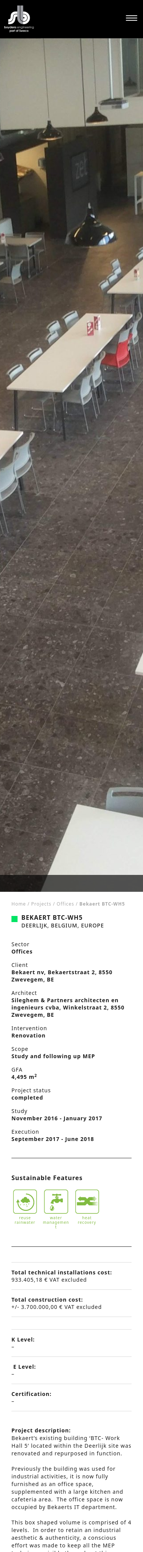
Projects (41, 904)
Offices (65, 904)
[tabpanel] (71, 465)
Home (18, 904)
